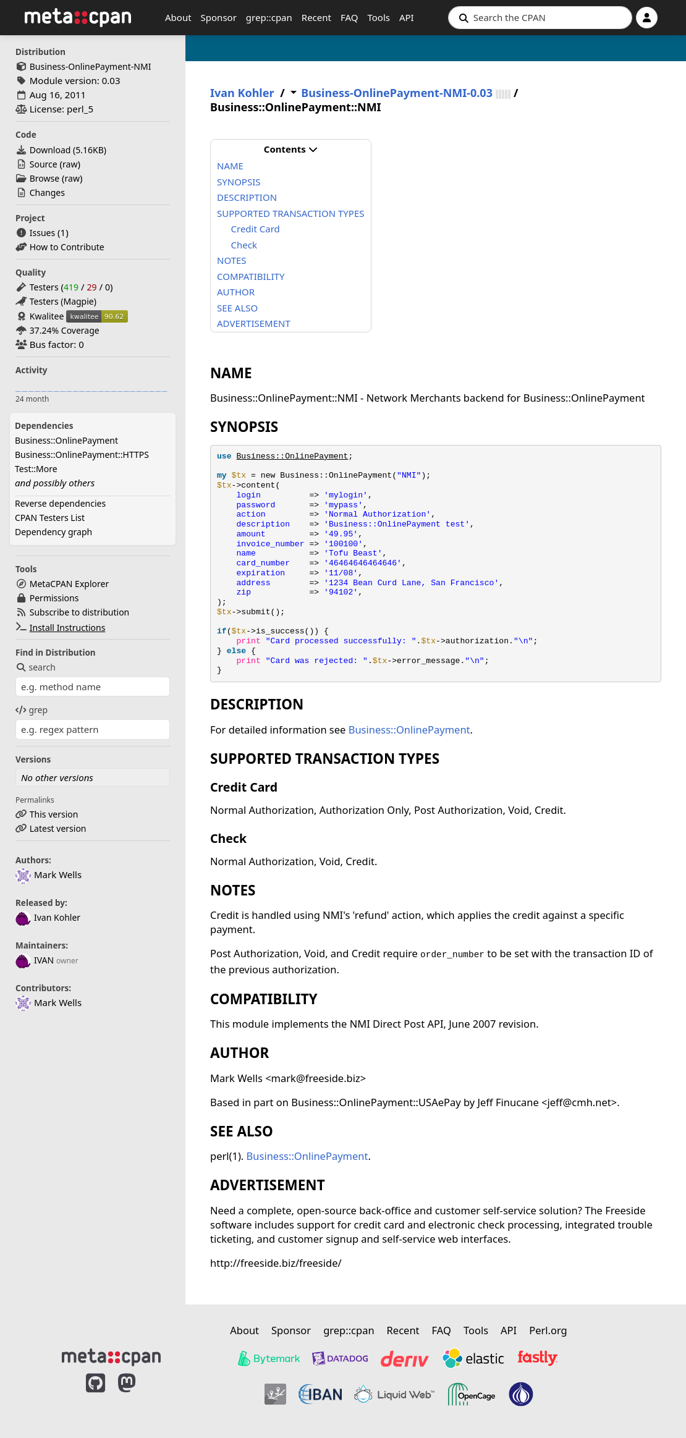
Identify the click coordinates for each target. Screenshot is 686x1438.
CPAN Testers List (50, 517)
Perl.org (548, 1330)
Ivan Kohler (47, 917)
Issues (42, 233)
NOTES (232, 260)
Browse (44, 178)
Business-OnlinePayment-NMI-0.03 (397, 93)
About (178, 17)
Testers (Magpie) (63, 301)
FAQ (349, 17)
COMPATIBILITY (250, 276)
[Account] (646, 17)
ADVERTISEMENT (253, 323)
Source (43, 164)
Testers (44, 287)
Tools (378, 17)
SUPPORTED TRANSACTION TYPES (291, 213)
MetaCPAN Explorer (69, 584)
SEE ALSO (237, 308)
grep (31, 710)
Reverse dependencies (60, 503)
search (35, 667)
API (406, 17)
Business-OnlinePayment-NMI (90, 66)
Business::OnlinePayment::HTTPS (82, 454)
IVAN (34, 960)
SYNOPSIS (238, 182)
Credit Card (255, 228)
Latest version (58, 828)
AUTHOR (236, 291)
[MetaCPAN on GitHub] (95, 1395)
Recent (316, 17)
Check (244, 245)
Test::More (36, 469)
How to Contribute (67, 247)
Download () (68, 150)
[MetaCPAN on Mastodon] (139, 1395)
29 (91, 287)
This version (54, 814)
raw (69, 164)
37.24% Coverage (65, 330)
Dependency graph (53, 532)
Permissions (54, 598)
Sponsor (219, 17)
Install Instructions (68, 627)
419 (71, 287)
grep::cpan (269, 17)
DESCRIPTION (247, 197)
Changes (47, 192)
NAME (230, 165)
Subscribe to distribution (80, 612)
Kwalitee (47, 316)
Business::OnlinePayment (66, 440)
